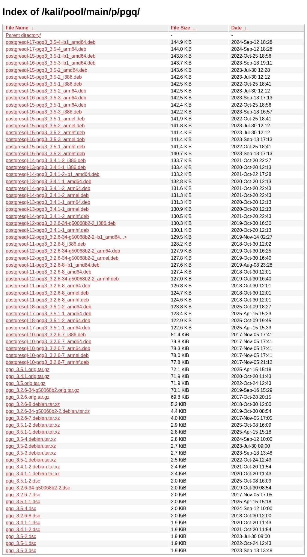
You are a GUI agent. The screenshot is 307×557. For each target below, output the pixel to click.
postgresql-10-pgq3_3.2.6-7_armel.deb (47, 355)
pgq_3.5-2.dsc (21, 536)
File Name (17, 27)
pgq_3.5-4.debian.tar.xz (31, 439)
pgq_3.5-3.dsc (21, 550)
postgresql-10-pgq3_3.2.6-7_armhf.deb (47, 362)
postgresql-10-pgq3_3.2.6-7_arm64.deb (48, 348)
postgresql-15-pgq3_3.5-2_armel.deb (45, 125)
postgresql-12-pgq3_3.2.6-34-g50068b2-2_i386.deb (61, 223)
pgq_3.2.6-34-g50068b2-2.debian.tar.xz (48, 411)
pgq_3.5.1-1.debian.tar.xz (33, 431)
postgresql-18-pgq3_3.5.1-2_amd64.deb (48, 306)
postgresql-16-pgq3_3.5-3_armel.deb (45, 139)
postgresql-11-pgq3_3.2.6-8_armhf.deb (47, 299)
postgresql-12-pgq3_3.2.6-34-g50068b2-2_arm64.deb (63, 250)
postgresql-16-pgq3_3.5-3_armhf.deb (45, 153)
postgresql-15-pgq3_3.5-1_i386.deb (44, 83)
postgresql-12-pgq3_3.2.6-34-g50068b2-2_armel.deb (62, 258)
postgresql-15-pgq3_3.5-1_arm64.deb (46, 104)
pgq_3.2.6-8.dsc (23, 515)
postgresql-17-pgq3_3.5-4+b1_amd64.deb (50, 42)
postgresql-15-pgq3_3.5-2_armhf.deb (45, 132)
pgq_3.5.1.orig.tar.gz (27, 369)
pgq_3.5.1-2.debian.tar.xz (33, 425)
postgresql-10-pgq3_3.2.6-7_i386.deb (46, 334)
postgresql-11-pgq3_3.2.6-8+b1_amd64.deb (53, 265)
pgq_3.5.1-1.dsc (23, 501)
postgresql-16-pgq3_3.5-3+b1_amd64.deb (50, 62)
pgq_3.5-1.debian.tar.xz (31, 459)
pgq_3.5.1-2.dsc (23, 480)
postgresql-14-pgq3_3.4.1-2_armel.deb (47, 195)
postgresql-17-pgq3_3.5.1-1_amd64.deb (48, 313)
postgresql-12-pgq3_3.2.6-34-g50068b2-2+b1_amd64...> (66, 237)
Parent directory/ (23, 35)
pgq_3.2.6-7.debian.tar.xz (33, 418)
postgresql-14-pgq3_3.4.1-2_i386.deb (46, 160)
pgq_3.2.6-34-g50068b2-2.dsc (38, 487)
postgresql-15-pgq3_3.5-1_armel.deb (45, 118)
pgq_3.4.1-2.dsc (23, 529)
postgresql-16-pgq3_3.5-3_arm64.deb (46, 97)
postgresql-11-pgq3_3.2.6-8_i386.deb (46, 244)
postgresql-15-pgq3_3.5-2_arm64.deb (46, 90)
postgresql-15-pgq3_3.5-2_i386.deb (44, 77)
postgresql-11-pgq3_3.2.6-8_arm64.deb (48, 285)
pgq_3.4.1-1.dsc (23, 522)
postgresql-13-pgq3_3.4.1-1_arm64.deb (48, 202)
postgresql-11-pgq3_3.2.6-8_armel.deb (47, 292)
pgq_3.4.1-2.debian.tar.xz (33, 466)
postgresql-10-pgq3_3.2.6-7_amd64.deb (48, 341)
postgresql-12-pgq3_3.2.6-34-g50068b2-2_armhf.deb (62, 278)
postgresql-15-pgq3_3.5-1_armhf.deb (45, 146)
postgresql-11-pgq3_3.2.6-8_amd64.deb (48, 271)
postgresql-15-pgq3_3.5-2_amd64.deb (46, 70)
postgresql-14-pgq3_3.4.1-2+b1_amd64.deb (53, 174)
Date (236, 27)
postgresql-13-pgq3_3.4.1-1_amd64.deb (48, 181)
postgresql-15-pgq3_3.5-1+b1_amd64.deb (50, 56)
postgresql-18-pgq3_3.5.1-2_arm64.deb (48, 320)
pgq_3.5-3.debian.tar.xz (31, 453)
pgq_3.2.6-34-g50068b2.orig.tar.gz (42, 390)
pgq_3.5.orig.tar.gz (26, 383)
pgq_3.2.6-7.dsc (23, 494)
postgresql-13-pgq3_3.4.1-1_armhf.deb (47, 230)
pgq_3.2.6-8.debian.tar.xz (33, 404)
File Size (180, 27)
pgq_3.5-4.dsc (21, 508)
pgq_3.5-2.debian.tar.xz (31, 446)
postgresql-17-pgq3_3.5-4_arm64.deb (46, 49)
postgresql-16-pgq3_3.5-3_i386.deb (44, 111)
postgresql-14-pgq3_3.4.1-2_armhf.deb (47, 216)
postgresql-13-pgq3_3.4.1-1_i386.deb (46, 167)
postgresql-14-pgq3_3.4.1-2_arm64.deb (48, 188)
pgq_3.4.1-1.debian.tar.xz (33, 473)
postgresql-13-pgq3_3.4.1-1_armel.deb (47, 209)
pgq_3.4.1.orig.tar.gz (27, 376)
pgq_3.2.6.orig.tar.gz (27, 397)
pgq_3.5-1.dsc (21, 543)
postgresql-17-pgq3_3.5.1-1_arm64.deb (48, 327)
